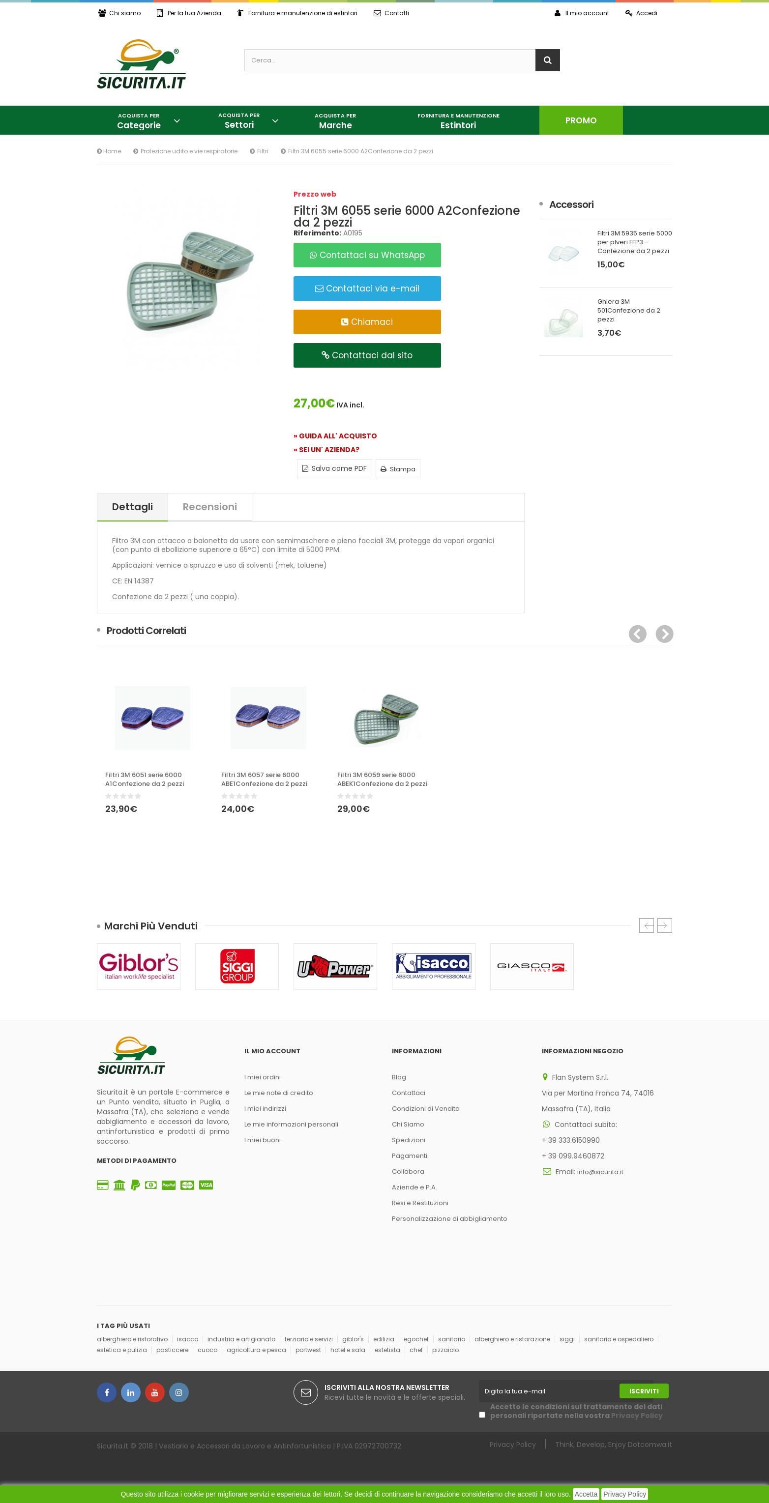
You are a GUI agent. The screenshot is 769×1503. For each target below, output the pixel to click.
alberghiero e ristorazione (512, 1339)
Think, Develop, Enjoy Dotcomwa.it (613, 1444)
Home (109, 151)
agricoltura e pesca (256, 1350)
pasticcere (172, 1350)
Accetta (586, 1494)
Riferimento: (317, 233)
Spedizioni (408, 1140)
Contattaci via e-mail (367, 288)
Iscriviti (644, 1391)
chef (416, 1350)
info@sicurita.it (600, 1172)
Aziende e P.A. (414, 1187)
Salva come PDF (334, 468)
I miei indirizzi (265, 1108)
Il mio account (582, 13)
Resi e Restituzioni (420, 1203)
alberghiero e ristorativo (132, 1339)
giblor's (353, 1339)
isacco (187, 1339)
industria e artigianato (241, 1339)
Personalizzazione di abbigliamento (449, 1218)
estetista (387, 1350)
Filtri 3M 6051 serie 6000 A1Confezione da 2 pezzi (144, 779)
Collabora (408, 1171)
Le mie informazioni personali (291, 1124)
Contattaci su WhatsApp (367, 255)
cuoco (207, 1350)
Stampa (398, 469)
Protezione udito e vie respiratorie (189, 151)
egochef (416, 1339)
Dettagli (132, 507)
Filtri (262, 151)
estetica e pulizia (122, 1350)
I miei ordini (262, 1077)
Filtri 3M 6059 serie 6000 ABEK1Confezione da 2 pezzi (382, 779)
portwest (308, 1350)
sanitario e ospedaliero (618, 1339)
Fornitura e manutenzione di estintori (297, 13)
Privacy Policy (624, 1494)
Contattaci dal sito (367, 355)
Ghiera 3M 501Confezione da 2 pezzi (628, 310)
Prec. (646, 925)
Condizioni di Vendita (426, 1108)
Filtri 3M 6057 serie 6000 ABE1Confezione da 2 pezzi (264, 779)
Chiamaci (367, 322)
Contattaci (408, 1093)
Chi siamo (119, 13)
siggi (567, 1339)
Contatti (391, 13)
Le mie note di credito (278, 1093)
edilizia (383, 1339)
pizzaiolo (445, 1350)
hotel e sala (347, 1350)
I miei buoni (262, 1140)
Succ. (664, 925)
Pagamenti (409, 1155)
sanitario (451, 1339)
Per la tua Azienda (189, 13)
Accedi (641, 13)
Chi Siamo (408, 1124)
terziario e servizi (309, 1339)
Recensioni (210, 507)
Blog (399, 1077)
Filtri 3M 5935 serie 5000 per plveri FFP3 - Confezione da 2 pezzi (634, 242)
